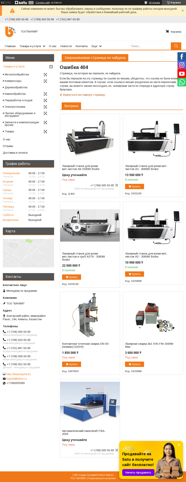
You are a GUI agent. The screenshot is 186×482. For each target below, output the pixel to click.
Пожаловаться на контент (102, 478)
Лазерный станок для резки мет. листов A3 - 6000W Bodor (146, 167)
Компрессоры (13, 80)
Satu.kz (109, 475)
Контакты (82, 46)
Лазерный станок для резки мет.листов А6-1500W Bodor (81, 167)
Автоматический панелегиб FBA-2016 (84, 432)
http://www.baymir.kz (18, 374)
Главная (10, 46)
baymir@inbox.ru (17, 378)
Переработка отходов (18, 100)
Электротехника (15, 106)
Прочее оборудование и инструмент (20, 114)
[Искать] (176, 46)
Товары (9, 131)
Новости (66, 46)
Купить (136, 186)
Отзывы (8, 146)
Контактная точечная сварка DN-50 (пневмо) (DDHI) (85, 345)
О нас (53, 46)
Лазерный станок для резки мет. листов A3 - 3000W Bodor (146, 255)
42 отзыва (154, 2)
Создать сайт (42, 2)
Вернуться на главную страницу (84, 94)
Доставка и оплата (15, 152)
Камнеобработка (15, 93)
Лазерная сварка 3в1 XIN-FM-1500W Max (149, 345)
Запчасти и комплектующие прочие (22, 123)
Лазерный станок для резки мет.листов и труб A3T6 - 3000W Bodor (83, 256)
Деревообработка (16, 87)
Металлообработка (17, 74)
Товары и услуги (30, 46)
